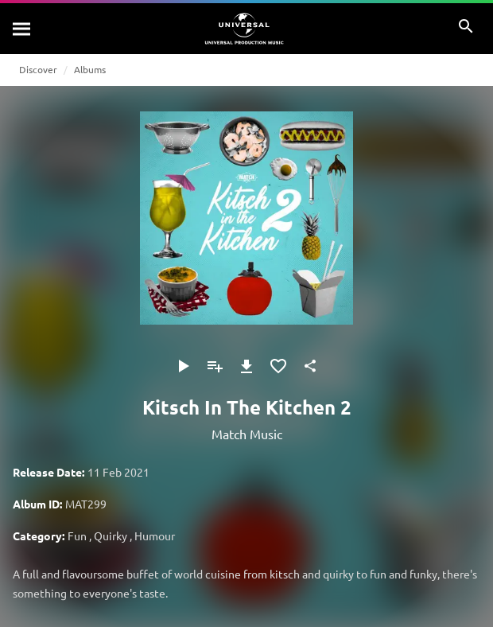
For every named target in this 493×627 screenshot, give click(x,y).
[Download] (246, 366)
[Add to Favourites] (278, 366)
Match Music (247, 434)
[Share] (310, 366)
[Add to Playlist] (214, 366)
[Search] (22, 29)
